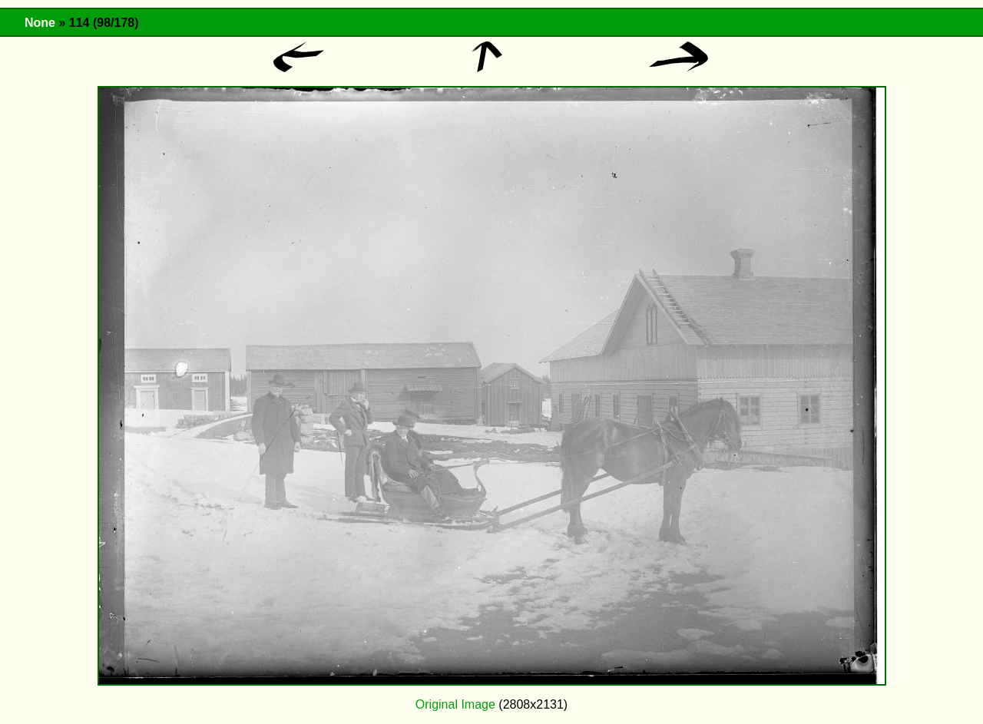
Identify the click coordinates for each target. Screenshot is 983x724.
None (40, 22)
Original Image (455, 704)
